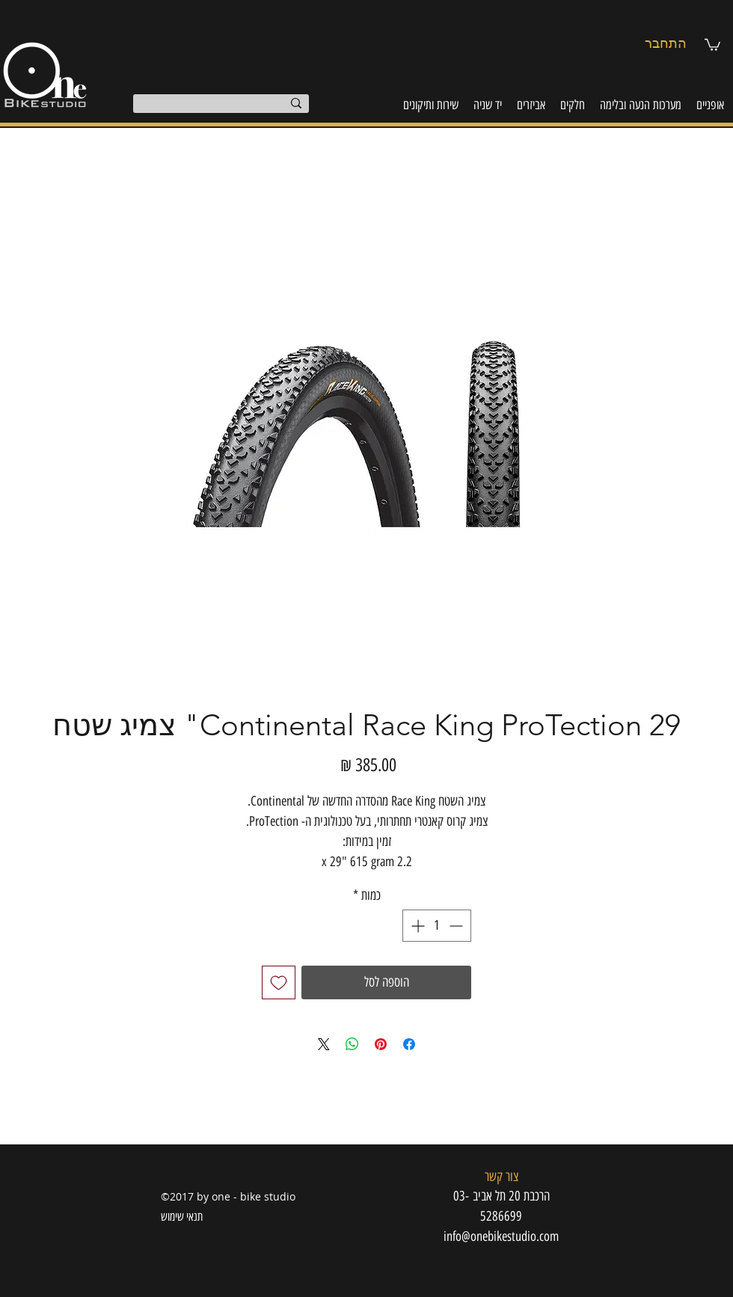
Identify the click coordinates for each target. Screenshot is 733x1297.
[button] (712, 44)
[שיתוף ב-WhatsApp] (352, 1044)
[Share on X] (324, 1044)
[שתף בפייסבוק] (409, 1044)
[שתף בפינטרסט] (381, 1044)
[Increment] (416, 925)
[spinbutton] (437, 925)
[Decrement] (457, 925)
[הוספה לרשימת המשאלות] (278, 982)
